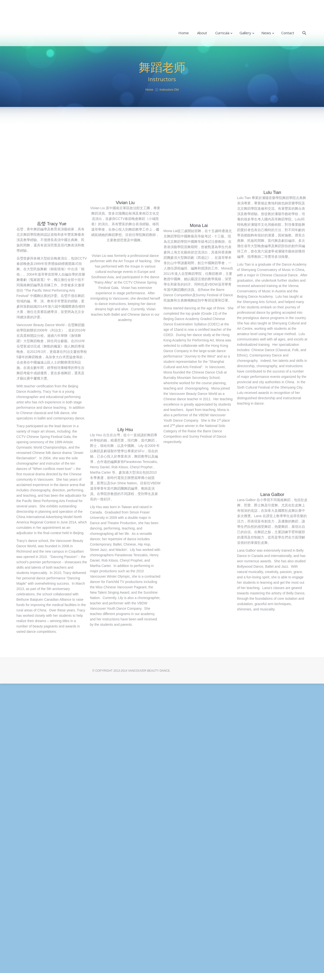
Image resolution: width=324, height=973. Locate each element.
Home (149, 89)
